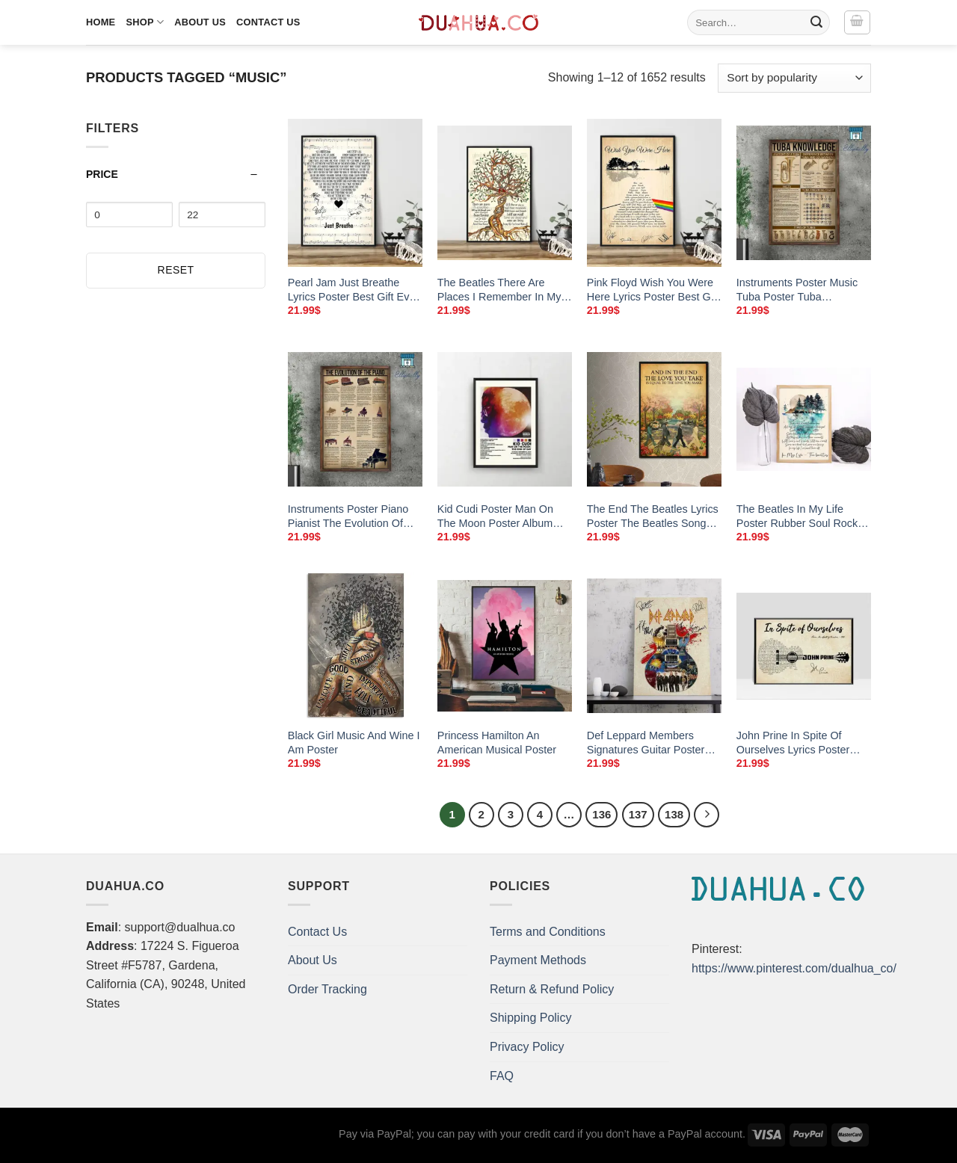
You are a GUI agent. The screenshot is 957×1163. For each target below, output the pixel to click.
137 (638, 814)
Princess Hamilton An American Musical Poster (496, 742)
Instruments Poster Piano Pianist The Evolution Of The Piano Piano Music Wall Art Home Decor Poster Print (355, 516)
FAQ (502, 1076)
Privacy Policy (527, 1046)
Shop (145, 22)
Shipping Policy (530, 1017)
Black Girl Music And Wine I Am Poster (354, 742)
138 (674, 814)
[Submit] (816, 22)
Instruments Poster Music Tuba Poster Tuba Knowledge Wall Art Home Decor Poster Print (798, 290)
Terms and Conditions (548, 931)
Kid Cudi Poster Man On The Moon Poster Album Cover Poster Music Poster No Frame (501, 516)
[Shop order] (794, 78)
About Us (200, 22)
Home (100, 22)
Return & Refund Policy (552, 989)
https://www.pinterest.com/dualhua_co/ (794, 968)
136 (601, 814)
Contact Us (268, 22)
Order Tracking (327, 989)
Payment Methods (538, 960)
